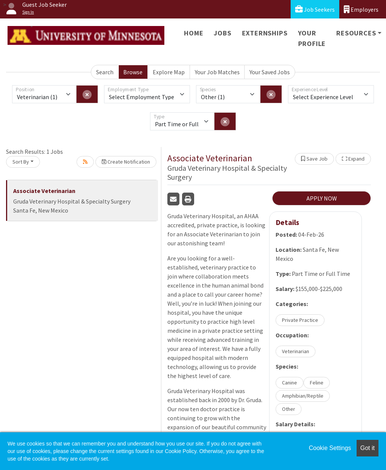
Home (193, 33)
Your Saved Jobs (270, 72)
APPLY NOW (321, 198)
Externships (265, 33)
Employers (361, 9)
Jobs (222, 33)
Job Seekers (315, 9)
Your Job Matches (217, 72)
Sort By (20, 161)
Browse (132, 72)
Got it (367, 448)
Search (104, 72)
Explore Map (169, 72)
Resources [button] (356, 33)
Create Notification (126, 161)
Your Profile (312, 38)
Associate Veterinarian (44, 190)
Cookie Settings (330, 448)
